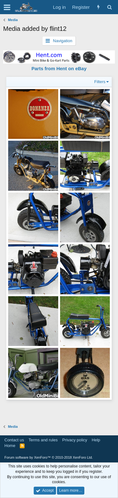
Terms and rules (43, 440)
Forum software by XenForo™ (48, 457)
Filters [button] (99, 81)
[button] (7, 7)
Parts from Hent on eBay (59, 68)
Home (9, 445)
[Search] (109, 7)
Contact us (14, 440)
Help (96, 440)
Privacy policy (74, 440)
